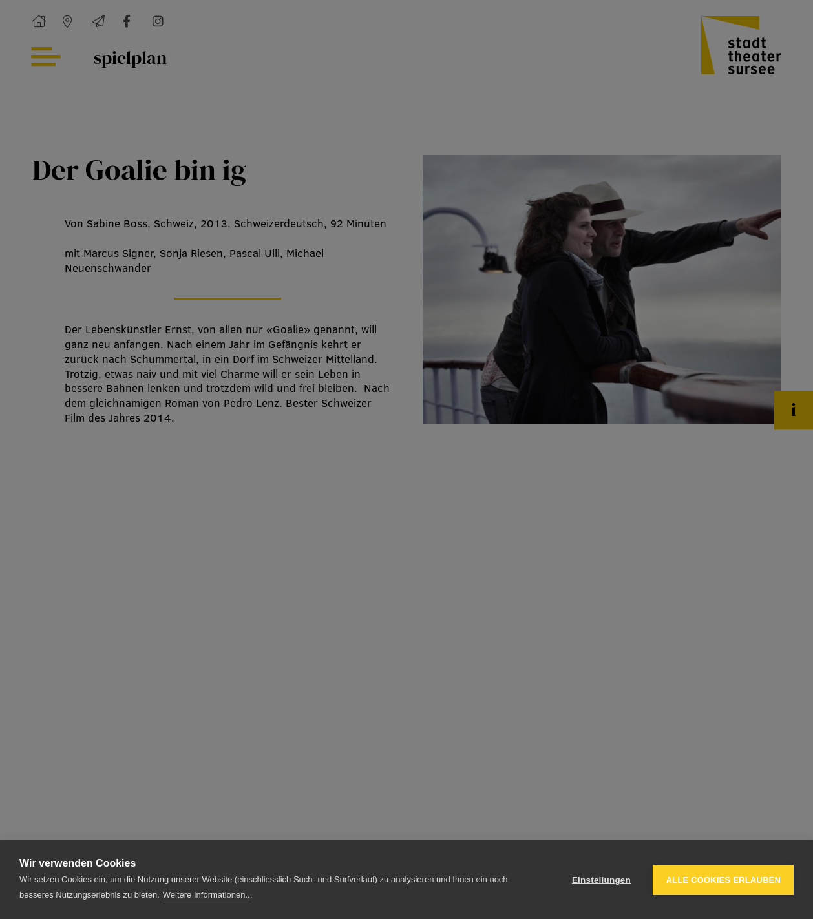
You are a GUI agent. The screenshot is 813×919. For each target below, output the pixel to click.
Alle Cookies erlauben (723, 880)
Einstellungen (601, 880)
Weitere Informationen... (208, 895)
